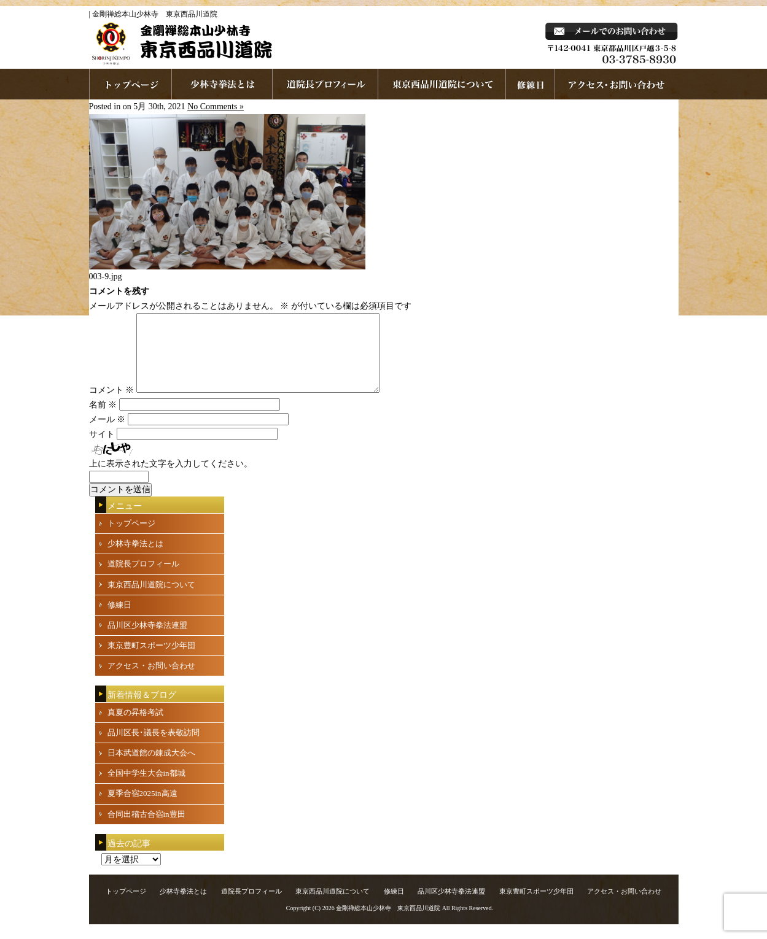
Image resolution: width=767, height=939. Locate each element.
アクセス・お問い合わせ (151, 680)
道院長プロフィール (325, 84)
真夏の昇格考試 (135, 727)
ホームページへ (130, 84)
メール (107, 434)
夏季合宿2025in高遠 (142, 808)
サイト (102, 449)
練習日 (530, 84)
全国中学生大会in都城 (146, 787)
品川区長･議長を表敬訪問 (153, 747)
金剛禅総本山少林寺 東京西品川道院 (388, 922)
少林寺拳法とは (222, 84)
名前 (103, 419)
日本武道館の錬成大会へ (151, 767)
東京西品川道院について (442, 84)
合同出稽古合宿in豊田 (146, 828)
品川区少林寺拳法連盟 (147, 639)
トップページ (131, 538)
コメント (111, 404)
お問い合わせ (617, 84)
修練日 (119, 619)
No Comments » (215, 106)
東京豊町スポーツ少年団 (151, 660)
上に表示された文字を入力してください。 (170, 478)
